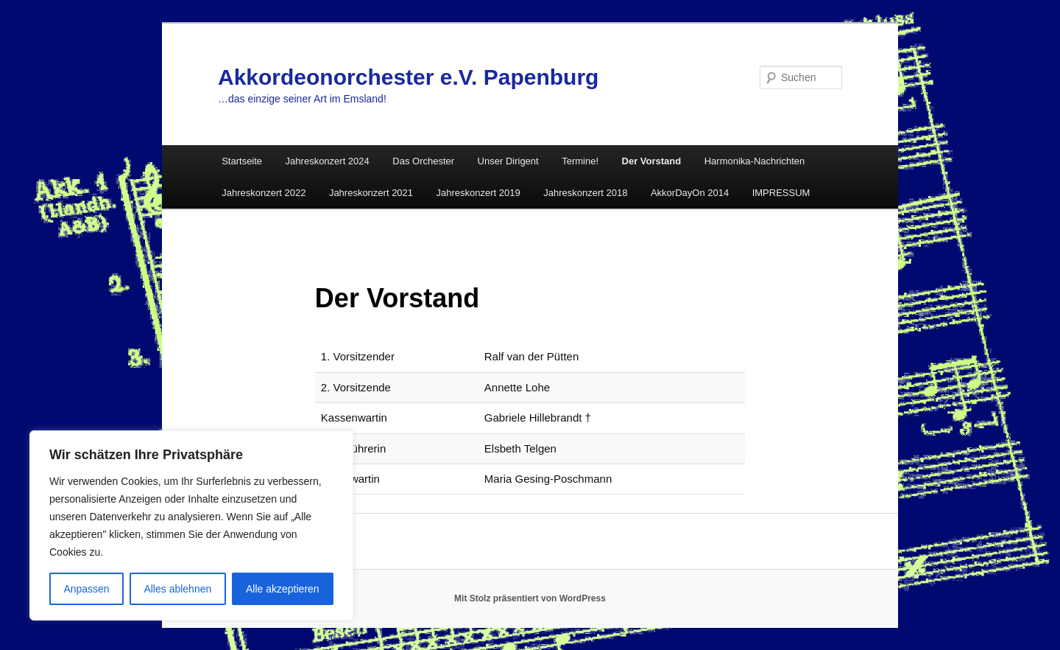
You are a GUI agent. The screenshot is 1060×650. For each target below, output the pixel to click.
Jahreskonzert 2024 (328, 161)
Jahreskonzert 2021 (371, 192)
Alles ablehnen (177, 589)
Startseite (242, 161)
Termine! (580, 161)
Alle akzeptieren (282, 589)
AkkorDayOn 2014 (690, 192)
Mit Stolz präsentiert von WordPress (530, 598)
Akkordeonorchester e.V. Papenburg (408, 77)
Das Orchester (423, 161)
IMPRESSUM (781, 192)
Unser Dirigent (508, 161)
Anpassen (86, 589)
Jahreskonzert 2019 (478, 192)
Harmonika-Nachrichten (754, 161)
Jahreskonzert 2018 (585, 192)
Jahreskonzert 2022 (263, 192)
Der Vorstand (652, 161)
